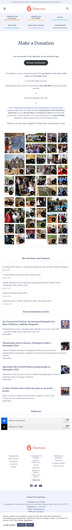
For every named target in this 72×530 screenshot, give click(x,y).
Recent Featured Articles (36, 311)
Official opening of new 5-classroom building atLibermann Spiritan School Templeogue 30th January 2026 (31, 284)
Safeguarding (13, 456)
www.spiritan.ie (38, 511)
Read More (28, 520)
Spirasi (36, 465)
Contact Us (13, 464)
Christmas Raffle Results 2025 (15, 293)
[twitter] (36, 427)
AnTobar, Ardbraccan (36, 461)
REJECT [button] (30, 525)
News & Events (13, 459)
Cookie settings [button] (9, 525)
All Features (13, 461)
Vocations (58, 460)
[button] (4, 8)
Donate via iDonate (36, 62)
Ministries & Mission (36, 471)
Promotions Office (58, 463)
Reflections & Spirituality (58, 457)
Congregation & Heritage (36, 457)
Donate (13, 467)
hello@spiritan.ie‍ (38, 509)
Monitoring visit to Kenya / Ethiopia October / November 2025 (27, 301)
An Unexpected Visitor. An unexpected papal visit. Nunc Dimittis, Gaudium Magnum (35, 267)
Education (36, 468)
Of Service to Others (36, 476)
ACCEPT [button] (21, 525)
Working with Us (58, 466)
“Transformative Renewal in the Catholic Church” (22, 275)
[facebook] (36, 421)
